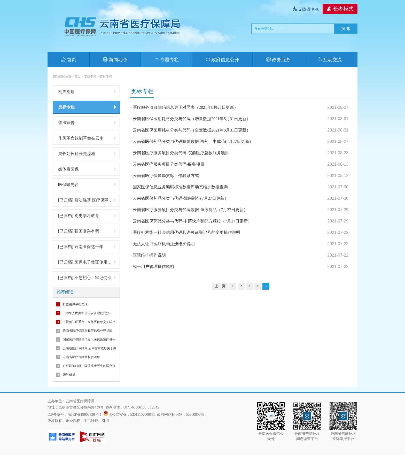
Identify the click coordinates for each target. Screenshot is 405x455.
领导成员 (69, 374)
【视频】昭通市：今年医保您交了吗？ (89, 322)
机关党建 (87, 91)
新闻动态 (115, 59)
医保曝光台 (87, 184)
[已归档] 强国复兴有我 (87, 231)
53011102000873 (142, 415)
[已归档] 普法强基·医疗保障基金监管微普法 (89, 200)
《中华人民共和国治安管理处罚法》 (87, 313)
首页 (68, 59)
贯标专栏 (106, 76)
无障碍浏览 (305, 9)
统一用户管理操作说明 (153, 266)
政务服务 (278, 59)
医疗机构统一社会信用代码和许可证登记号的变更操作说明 (186, 232)
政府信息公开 (222, 59)
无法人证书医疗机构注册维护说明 (164, 244)
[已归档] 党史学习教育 (87, 215)
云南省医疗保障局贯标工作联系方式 (166, 175)
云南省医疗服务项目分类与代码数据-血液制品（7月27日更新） (190, 209)
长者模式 (340, 9)
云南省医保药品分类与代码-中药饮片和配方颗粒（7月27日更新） (192, 221)
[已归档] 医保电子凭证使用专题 (87, 262)
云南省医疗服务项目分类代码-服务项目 (168, 164)
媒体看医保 (87, 169)
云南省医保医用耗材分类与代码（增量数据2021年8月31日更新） (192, 119)
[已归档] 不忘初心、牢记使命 (87, 277)
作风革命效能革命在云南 (87, 138)
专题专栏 (166, 59)
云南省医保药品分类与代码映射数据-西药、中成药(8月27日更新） (193, 141)
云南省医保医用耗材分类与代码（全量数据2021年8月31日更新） (192, 130)
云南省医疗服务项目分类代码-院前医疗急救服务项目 (181, 153)
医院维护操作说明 (149, 255)
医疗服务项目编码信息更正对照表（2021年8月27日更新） (185, 107)
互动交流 (329, 59)
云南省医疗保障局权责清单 (81, 357)
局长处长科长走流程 (87, 153)
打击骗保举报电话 (75, 304)
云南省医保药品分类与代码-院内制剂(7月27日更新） (181, 198)
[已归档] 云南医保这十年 (87, 246)
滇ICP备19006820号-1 (85, 415)
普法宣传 (87, 122)
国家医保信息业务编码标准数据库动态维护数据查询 (180, 187)
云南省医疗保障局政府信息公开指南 (87, 331)
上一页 (220, 286)
